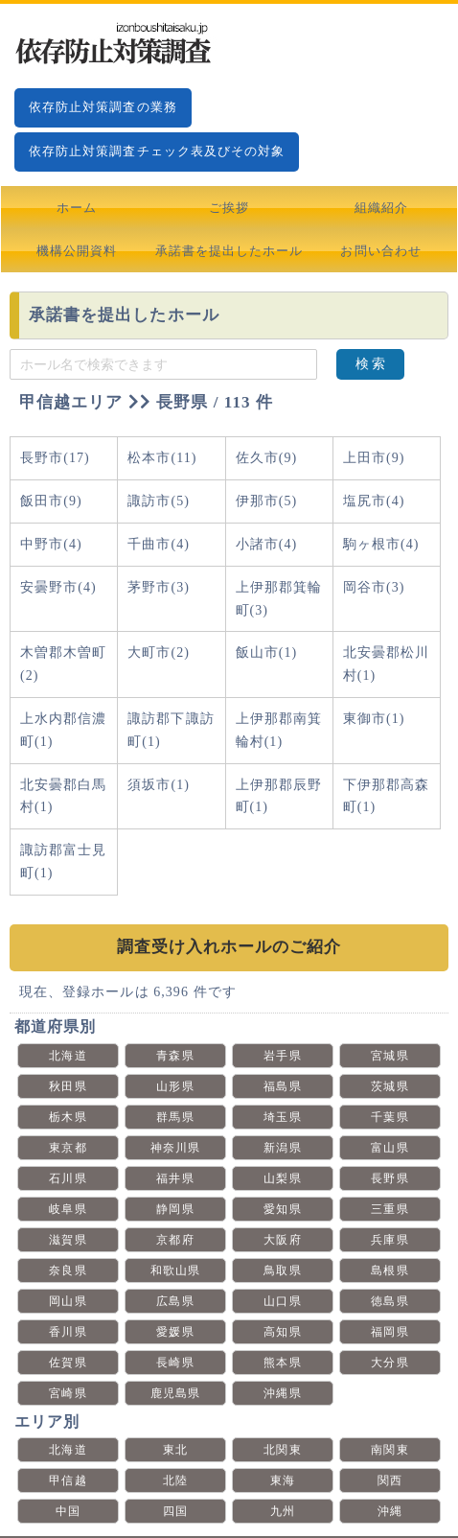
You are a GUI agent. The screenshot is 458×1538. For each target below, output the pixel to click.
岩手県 (282, 1055)
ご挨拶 (229, 207)
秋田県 (67, 1086)
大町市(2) (158, 652)
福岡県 (389, 1332)
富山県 (389, 1147)
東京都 (67, 1147)
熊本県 (282, 1362)
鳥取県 (282, 1270)
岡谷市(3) (374, 587)
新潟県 (282, 1147)
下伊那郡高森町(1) (386, 796)
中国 (68, 1511)
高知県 (282, 1332)
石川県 (67, 1178)
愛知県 (282, 1209)
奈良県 (67, 1270)
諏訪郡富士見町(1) (63, 861)
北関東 (282, 1449)
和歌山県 (175, 1270)
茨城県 (389, 1086)
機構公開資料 (76, 251)
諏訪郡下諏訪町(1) (170, 730)
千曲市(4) (158, 544)
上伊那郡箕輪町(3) (279, 599)
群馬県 (175, 1117)
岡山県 (67, 1301)
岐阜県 (67, 1209)
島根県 (389, 1270)
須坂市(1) (158, 785)
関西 (390, 1480)
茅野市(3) (158, 587)
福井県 (175, 1178)
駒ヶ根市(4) (381, 544)
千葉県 (389, 1117)
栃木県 (67, 1117)
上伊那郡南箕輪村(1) (279, 730)
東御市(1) (374, 718)
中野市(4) (51, 544)
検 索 (370, 363)
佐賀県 (67, 1362)
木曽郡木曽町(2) (63, 664)
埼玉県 (282, 1117)
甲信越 (67, 1480)
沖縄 (390, 1511)
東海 (282, 1480)
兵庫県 (389, 1240)
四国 (175, 1511)
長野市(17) (55, 458)
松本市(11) (161, 458)
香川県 (67, 1332)
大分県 (389, 1362)
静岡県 (175, 1209)
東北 (175, 1449)
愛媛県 (175, 1332)
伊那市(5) (267, 501)
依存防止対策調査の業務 (103, 107)
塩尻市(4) (374, 501)
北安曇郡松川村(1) (386, 664)
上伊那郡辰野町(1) (279, 796)
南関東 (389, 1449)
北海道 (67, 1055)
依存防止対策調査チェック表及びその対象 (157, 151)
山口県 (282, 1301)
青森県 (175, 1055)
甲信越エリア (71, 402)
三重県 (389, 1209)
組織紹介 (381, 207)
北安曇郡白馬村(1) (63, 796)
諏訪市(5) (158, 501)
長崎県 (175, 1362)
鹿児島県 (175, 1393)
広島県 (175, 1301)
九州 (282, 1511)
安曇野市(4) (58, 587)
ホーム (77, 207)
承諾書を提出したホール (229, 251)
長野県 (389, 1178)
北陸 (175, 1480)
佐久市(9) (267, 458)
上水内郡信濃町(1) (63, 730)
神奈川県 (175, 1147)
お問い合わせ (380, 251)
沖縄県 (282, 1393)
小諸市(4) (267, 544)
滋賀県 (67, 1240)
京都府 (175, 1240)
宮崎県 (67, 1393)
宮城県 (389, 1055)
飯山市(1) (267, 652)
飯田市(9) (51, 501)
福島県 (282, 1086)
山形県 (175, 1086)
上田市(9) (374, 458)
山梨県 (282, 1178)
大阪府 (282, 1240)
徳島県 (389, 1301)
